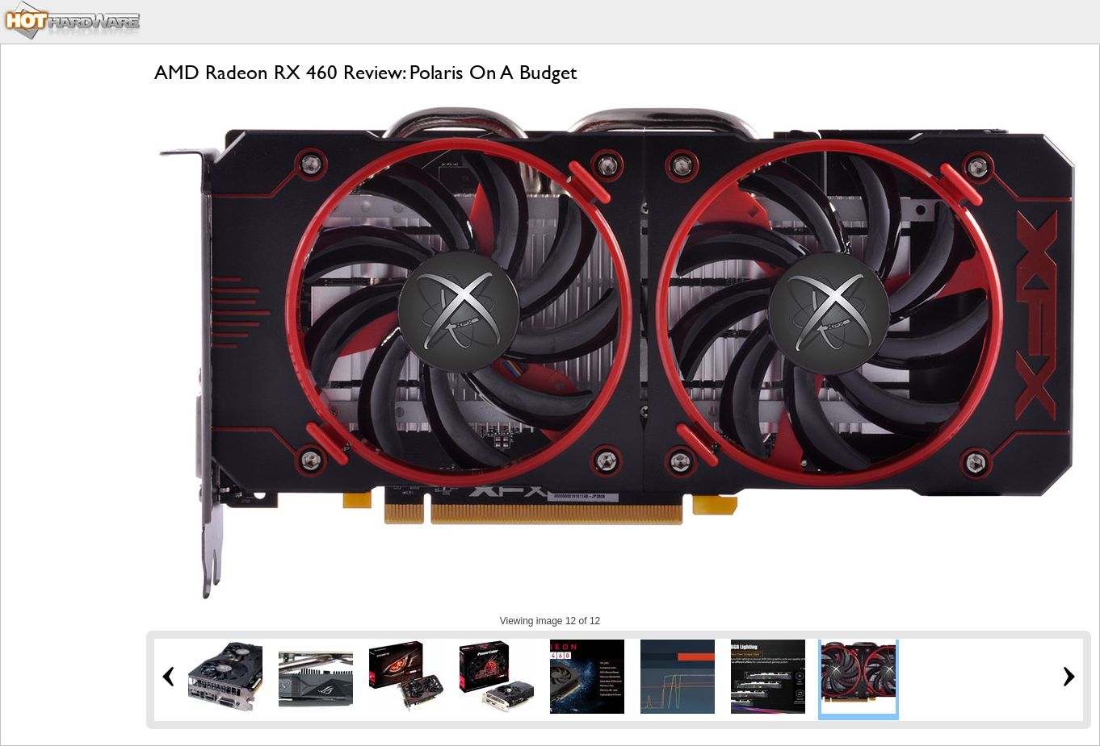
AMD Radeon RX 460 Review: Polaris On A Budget (365, 72)
